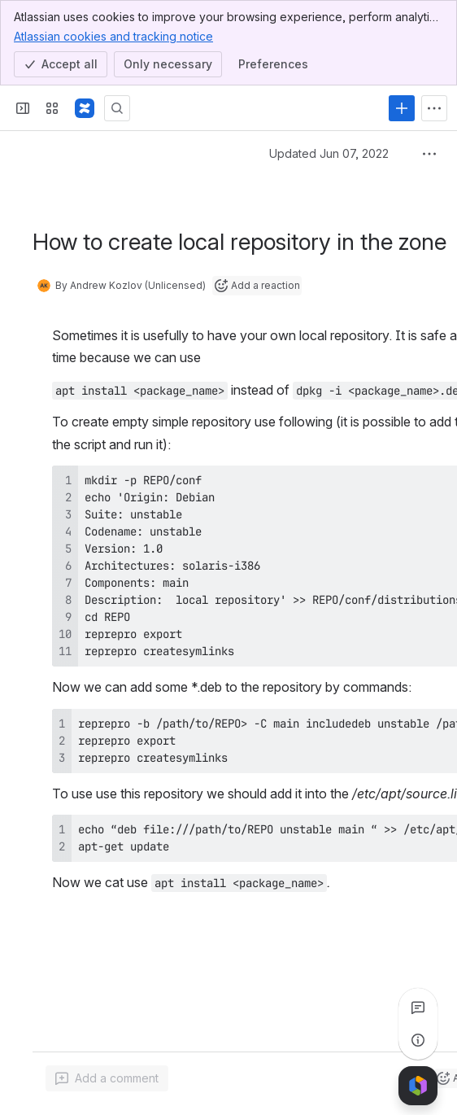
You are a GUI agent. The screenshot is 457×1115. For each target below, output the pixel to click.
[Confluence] (85, 108)
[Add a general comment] (107, 1078)
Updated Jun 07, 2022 (329, 153)
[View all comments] (418, 1008)
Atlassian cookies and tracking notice (113, 35)
